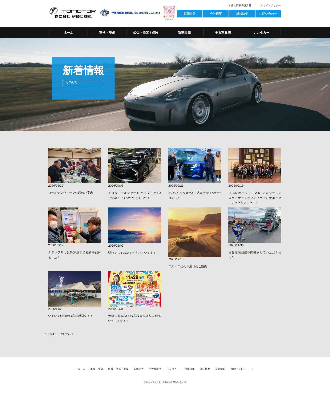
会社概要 (205, 369)
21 (62, 334)
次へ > (69, 334)
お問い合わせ (238, 369)
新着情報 (220, 369)
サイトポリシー (272, 5)
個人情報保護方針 (241, 5)
